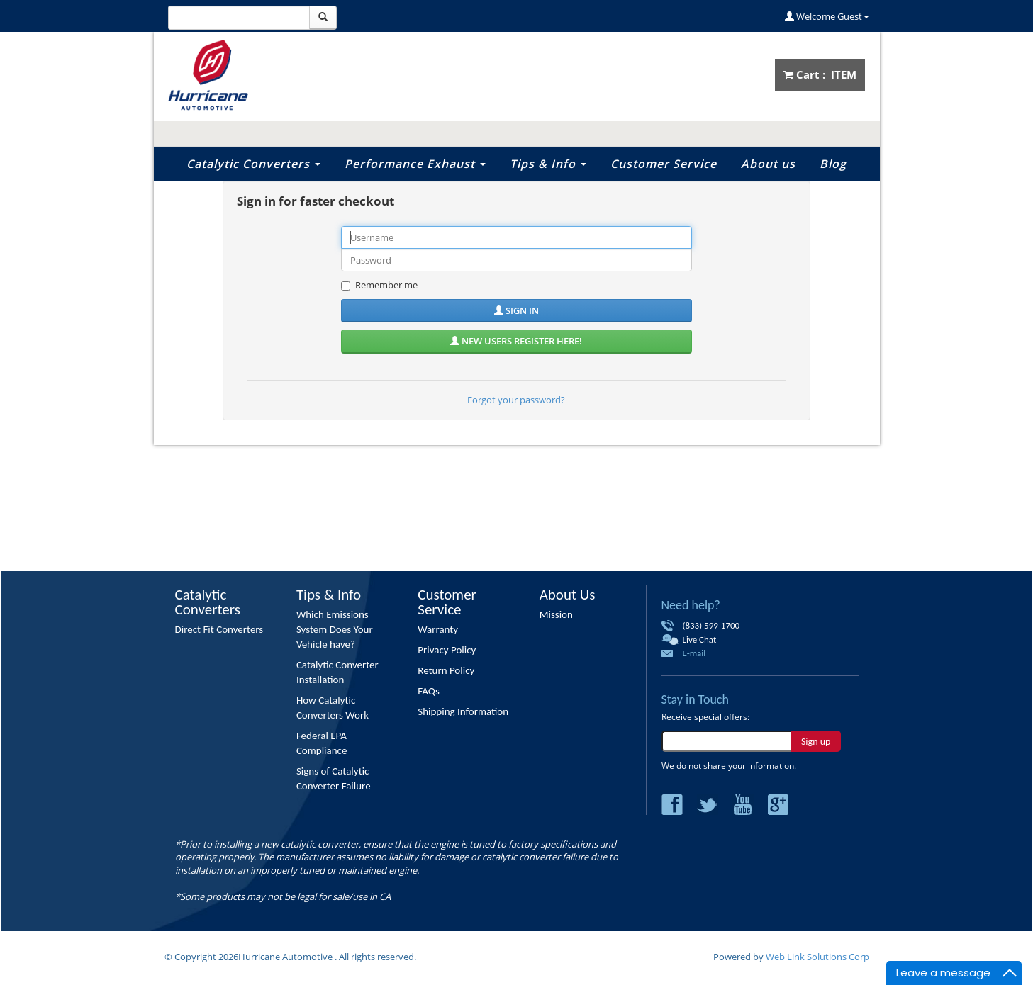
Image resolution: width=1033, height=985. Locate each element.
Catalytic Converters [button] (253, 163)
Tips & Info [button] (548, 163)
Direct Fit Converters (219, 629)
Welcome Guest (827, 16)
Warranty (438, 629)
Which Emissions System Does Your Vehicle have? (334, 629)
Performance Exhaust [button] (415, 163)
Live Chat (700, 639)
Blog (833, 163)
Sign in (516, 310)
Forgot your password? (516, 399)
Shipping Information (463, 711)
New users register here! (516, 340)
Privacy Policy (447, 649)
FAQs (429, 691)
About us (768, 163)
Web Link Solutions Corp (817, 956)
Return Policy (446, 670)
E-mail (694, 653)
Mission (556, 614)
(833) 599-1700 (711, 625)
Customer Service (663, 163)
